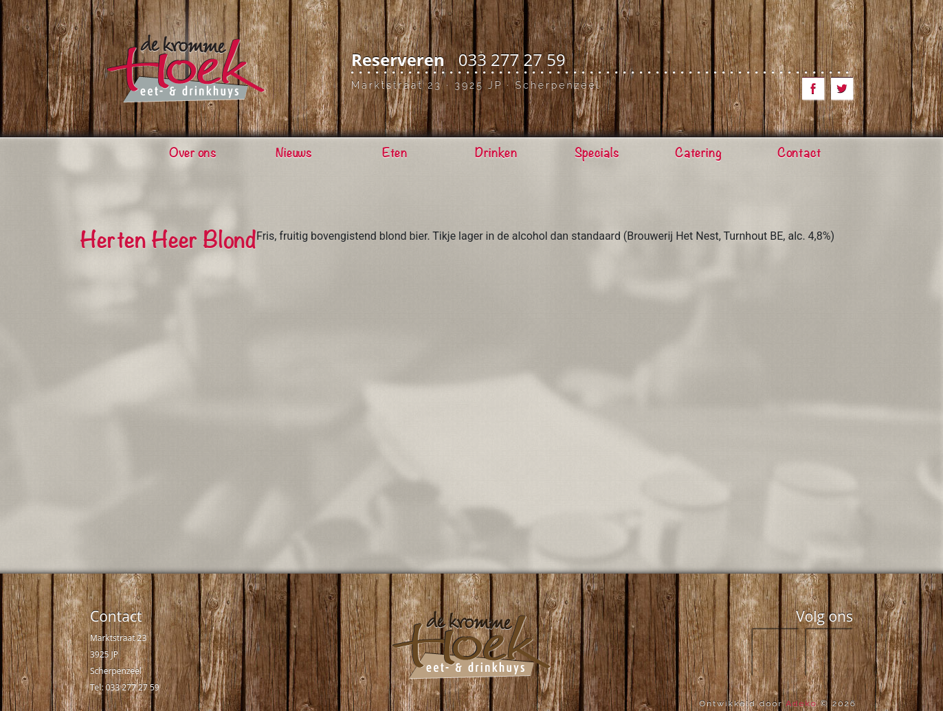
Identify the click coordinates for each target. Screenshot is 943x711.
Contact (116, 616)
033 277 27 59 (512, 59)
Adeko (801, 703)
